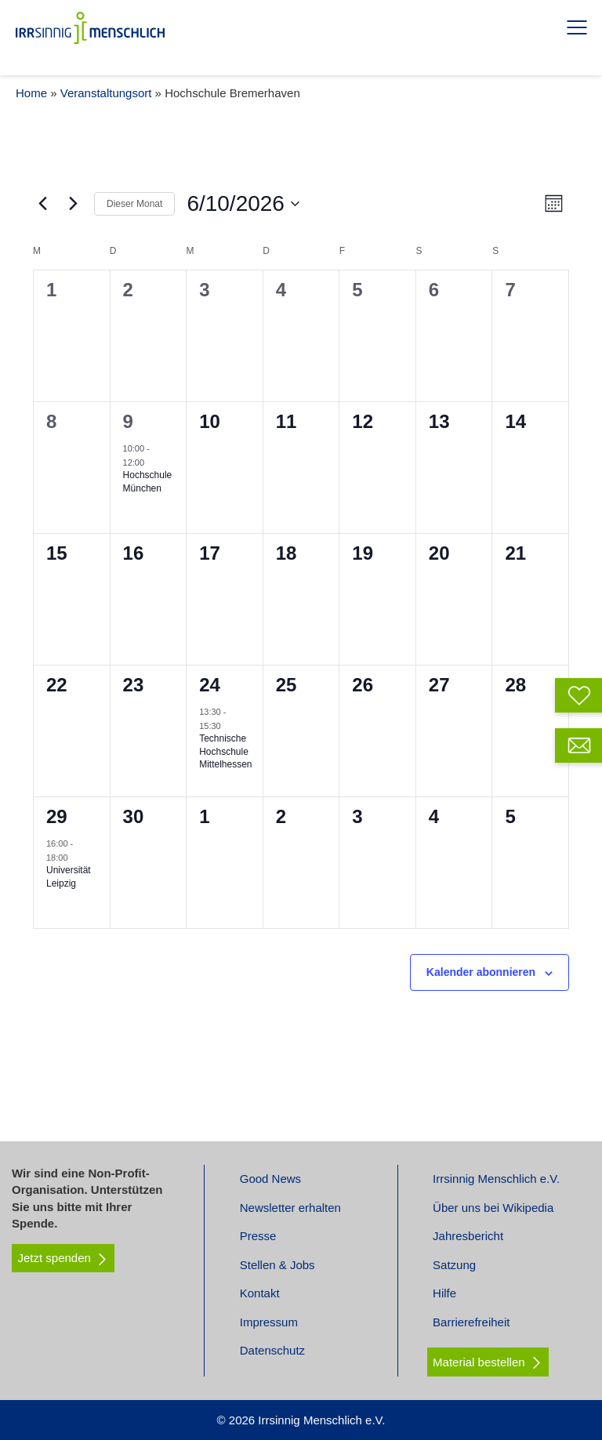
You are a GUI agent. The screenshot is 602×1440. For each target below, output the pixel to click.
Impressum (269, 1322)
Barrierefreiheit (471, 1322)
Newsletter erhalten (290, 1207)
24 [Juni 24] (209, 684)
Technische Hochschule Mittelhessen (225, 751)
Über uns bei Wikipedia (493, 1207)
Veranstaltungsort (106, 93)
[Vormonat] (42, 203)
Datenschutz (272, 1350)
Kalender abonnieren (480, 972)
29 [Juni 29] (56, 816)
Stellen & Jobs (277, 1264)
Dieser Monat (134, 203)
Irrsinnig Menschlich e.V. (496, 1178)
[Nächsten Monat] (72, 203)
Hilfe (444, 1293)
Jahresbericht (468, 1235)
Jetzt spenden (63, 1258)
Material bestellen (479, 1362)
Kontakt (260, 1293)
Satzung (454, 1264)
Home (31, 93)
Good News (270, 1178)
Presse (258, 1235)
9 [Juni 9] (128, 421)
